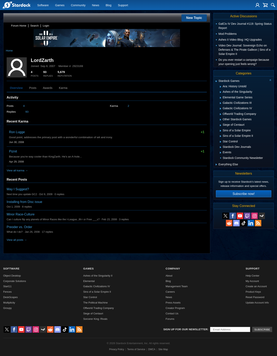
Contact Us (172, 313)
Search (34, 25)
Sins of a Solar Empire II (97, 291)
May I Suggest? (18, 189)
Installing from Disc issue (24, 202)
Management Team (176, 286)
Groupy (7, 308)
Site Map (163, 349)
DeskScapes (10, 297)
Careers (170, 291)
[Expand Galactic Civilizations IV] (220, 109)
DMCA (151, 349)
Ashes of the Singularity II (97, 275)
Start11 (7, 286)
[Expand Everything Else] (216, 165)
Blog (108, 5)
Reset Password (255, 297)
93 (26, 111)
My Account (252, 281)
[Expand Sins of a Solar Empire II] (220, 136)
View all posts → (17, 239)
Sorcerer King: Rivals (95, 318)
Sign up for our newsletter (185, 329)
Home (9, 50)
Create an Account (256, 286)
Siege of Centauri (93, 313)
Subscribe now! (243, 193)
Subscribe (262, 329)
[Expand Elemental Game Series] (220, 98)
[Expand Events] (220, 153)
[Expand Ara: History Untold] (220, 87)
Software (43, 5)
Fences (7, 291)
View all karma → (17, 170)
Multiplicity (9, 302)
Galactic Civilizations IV (96, 286)
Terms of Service (136, 349)
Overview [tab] (16, 88)
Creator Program (175, 308)
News (95, 5)
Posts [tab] (32, 88)
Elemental (89, 281)
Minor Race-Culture (21, 214)
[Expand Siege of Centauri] (220, 125)
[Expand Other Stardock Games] (220, 120)
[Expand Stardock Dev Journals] (220, 147)
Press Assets (173, 302)
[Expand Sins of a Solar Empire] (220, 131)
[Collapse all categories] (270, 80)
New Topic (194, 18)
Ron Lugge (17, 132)
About (169, 275)
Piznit (13, 151)
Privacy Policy (116, 349)
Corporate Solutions (14, 281)
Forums (170, 318)
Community (78, 5)
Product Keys (253, 291)
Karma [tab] (63, 88)
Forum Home (18, 25)
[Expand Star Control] (220, 142)
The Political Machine (95, 302)
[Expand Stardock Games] (216, 81)
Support (123, 5)
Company (173, 268)
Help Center (252, 275)
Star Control (90, 297)
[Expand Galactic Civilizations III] (220, 103)
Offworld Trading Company (98, 308)
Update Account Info (257, 302)
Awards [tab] (48, 88)
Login (46, 25)
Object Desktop (12, 275)
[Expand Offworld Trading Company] (220, 114)
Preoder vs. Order (19, 227)
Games (59, 5)
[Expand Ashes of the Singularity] (220, 92)
